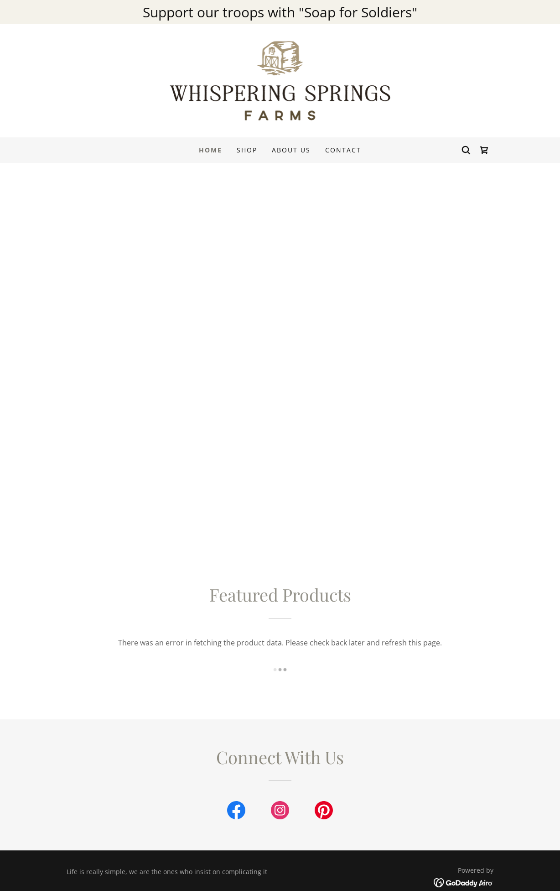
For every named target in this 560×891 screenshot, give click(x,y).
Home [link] (210, 150)
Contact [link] (343, 150)
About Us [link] (291, 150)
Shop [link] (247, 150)
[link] (280, 80)
